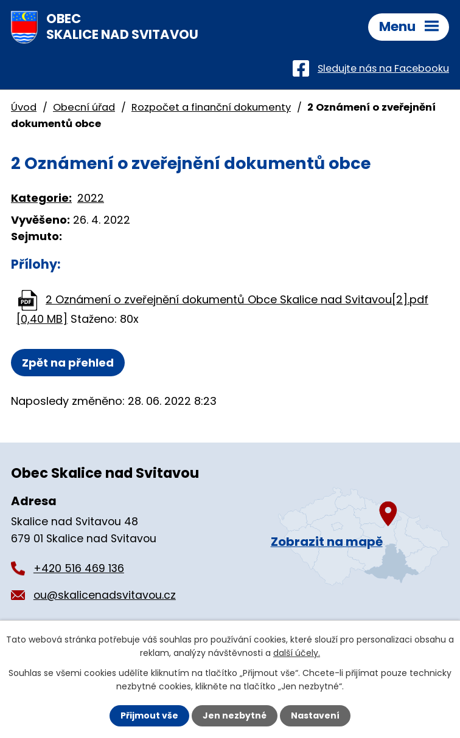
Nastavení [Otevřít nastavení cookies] (315, 715)
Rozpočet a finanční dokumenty (211, 107)
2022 (90, 197)
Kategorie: (41, 197)
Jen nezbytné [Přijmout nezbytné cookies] (235, 715)
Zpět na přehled (68, 362)
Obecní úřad (84, 107)
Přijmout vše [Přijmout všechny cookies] (149, 715)
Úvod (24, 107)
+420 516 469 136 (78, 568)
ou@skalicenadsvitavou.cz (104, 595)
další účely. (296, 653)
